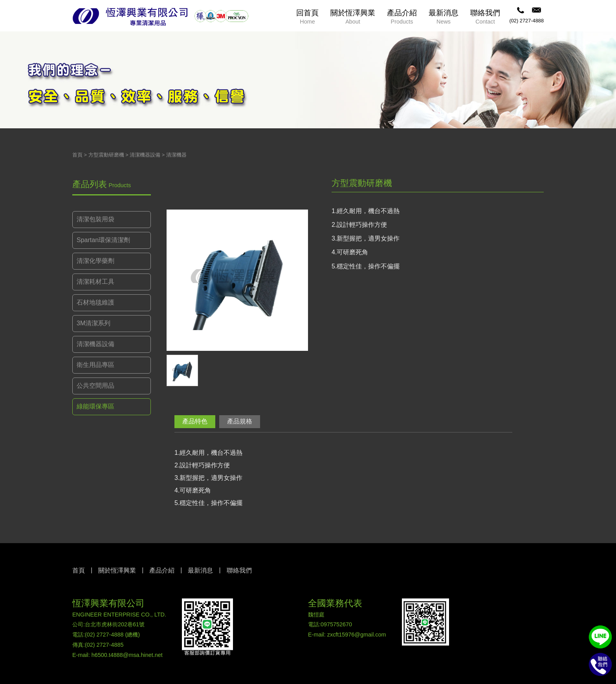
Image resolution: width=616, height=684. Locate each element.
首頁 (77, 155)
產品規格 (239, 421)
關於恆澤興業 (117, 570)
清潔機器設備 (145, 155)
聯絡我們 (239, 570)
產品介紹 (161, 570)
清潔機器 (176, 155)
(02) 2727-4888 (526, 21)
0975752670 (336, 624)
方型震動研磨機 (106, 155)
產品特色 (194, 421)
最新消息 (200, 570)
